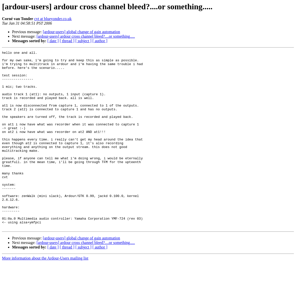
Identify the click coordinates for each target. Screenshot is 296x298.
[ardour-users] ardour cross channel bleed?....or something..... (86, 36)
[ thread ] (67, 41)
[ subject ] (83, 41)
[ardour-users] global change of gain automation (81, 32)
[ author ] (100, 41)
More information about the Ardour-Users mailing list (45, 293)
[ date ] (53, 41)
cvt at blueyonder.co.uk (52, 19)
